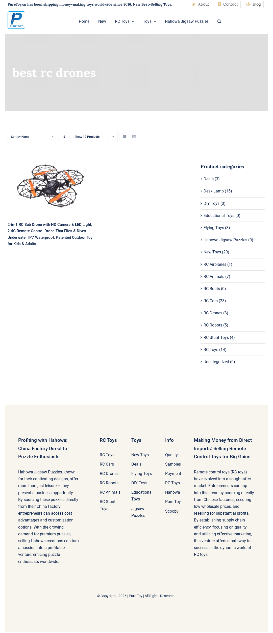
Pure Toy (135, 596)
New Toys (212, 252)
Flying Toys (214, 227)
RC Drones (213, 313)
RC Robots (213, 325)
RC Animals (214, 276)
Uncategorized (216, 361)
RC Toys (211, 349)
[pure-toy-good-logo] (16, 13)
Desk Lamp (214, 191)
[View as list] (134, 137)
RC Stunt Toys (216, 337)
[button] (219, 21)
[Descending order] (64, 137)
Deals (209, 179)
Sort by (20, 137)
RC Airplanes (215, 264)
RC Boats (212, 288)
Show (87, 137)
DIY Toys (211, 203)
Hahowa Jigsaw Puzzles (225, 239)
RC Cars (211, 300)
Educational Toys (219, 215)
